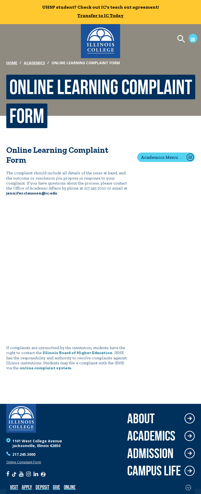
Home (11, 62)
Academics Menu (159, 157)
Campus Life (154, 471)
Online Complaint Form (23, 462)
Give (56, 487)
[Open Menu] (184, 39)
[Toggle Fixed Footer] (188, 487)
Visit (14, 487)
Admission (150, 453)
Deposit (42, 487)
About (141, 419)
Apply (27, 487)
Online (70, 487)
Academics (34, 62)
